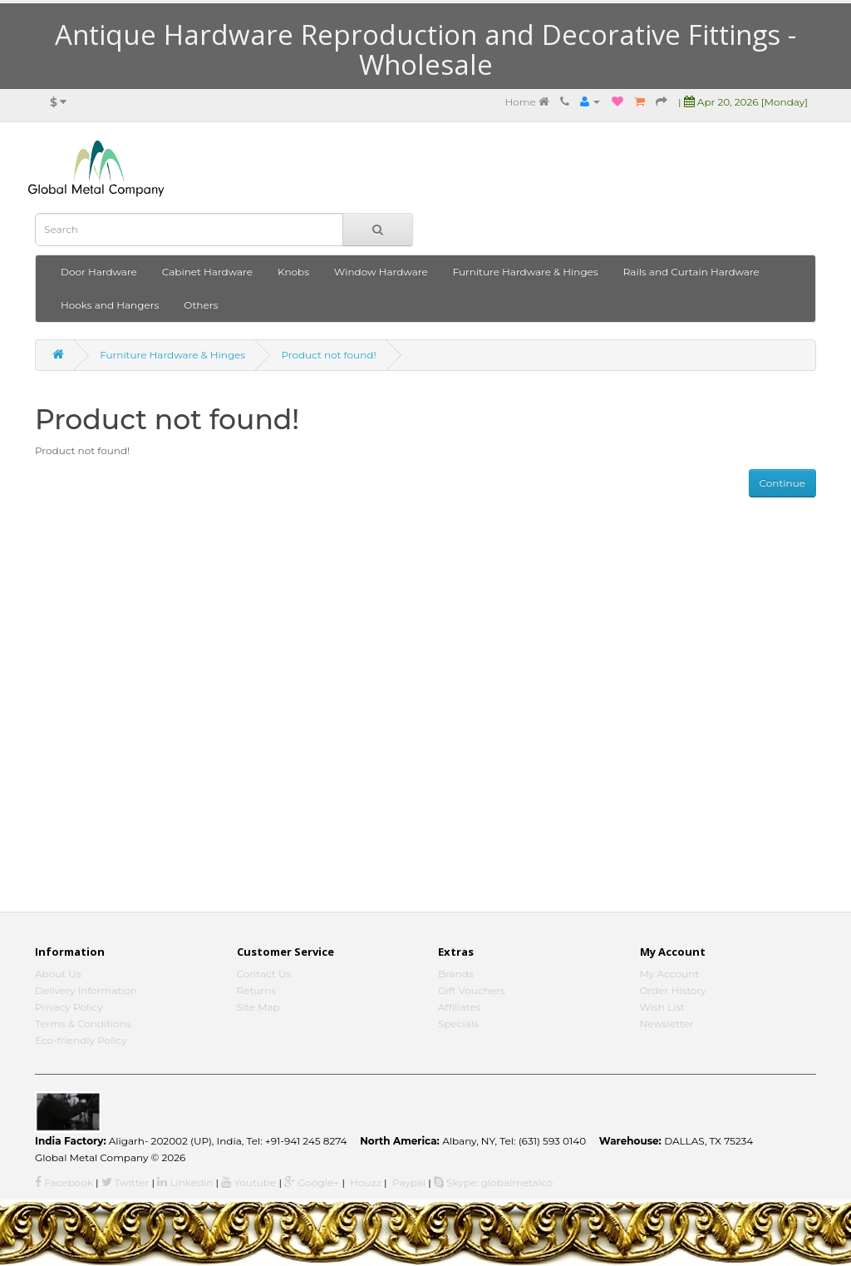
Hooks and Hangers (110, 305)
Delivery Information (86, 990)
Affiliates (459, 1007)
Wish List (663, 1007)
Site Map (258, 1007)
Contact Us (264, 973)
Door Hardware (99, 271)
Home (526, 102)
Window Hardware (381, 271)
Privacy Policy (69, 1007)
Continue (782, 483)
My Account (670, 973)
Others (201, 305)
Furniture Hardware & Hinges (525, 271)
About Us (58, 973)
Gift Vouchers (471, 990)
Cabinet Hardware (207, 271)
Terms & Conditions (83, 1023)
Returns (257, 990)
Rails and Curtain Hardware (691, 271)
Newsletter (667, 1023)
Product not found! (328, 355)
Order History (673, 990)
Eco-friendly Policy (81, 1040)
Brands (456, 973)
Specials (458, 1023)
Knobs (293, 271)
